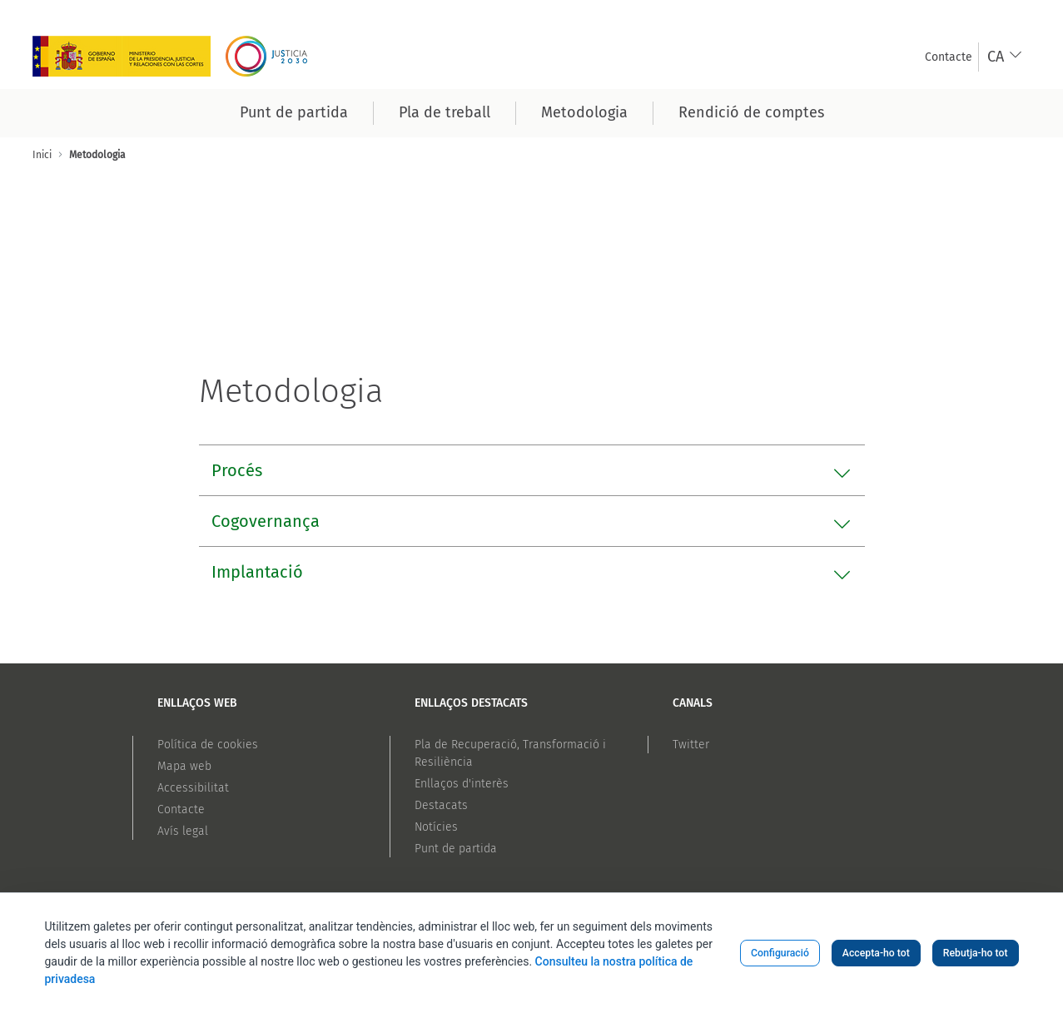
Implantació (257, 572)
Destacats (441, 805)
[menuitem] (948, 57)
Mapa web (184, 766)
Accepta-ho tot (876, 953)
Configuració (780, 953)
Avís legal (182, 831)
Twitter (691, 744)
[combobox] (1005, 57)
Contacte (181, 809)
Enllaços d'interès (462, 784)
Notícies (436, 827)
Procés (236, 470)
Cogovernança (265, 521)
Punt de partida (456, 849)
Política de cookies (207, 744)
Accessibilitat (193, 788)
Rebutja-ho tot (975, 953)
